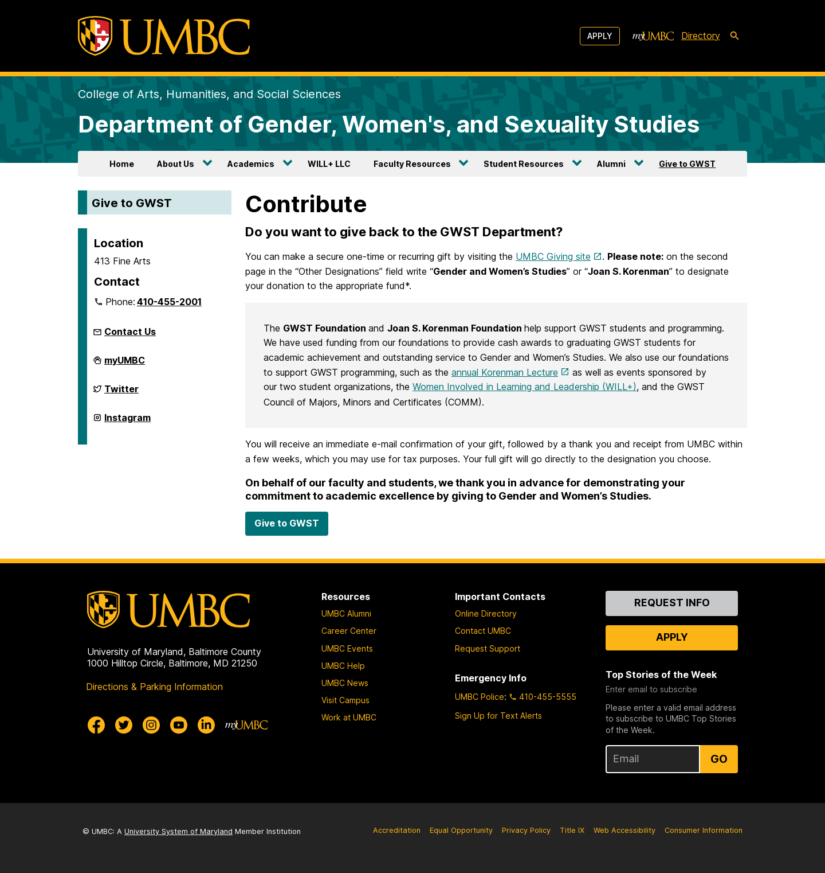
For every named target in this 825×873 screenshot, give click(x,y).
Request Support (487, 648)
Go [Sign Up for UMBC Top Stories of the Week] (719, 759)
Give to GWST (687, 164)
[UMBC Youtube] (178, 725)
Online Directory (486, 613)
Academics (250, 164)
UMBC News (344, 683)
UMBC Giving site (553, 256)
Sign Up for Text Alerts (498, 715)
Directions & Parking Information (154, 686)
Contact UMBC (483, 631)
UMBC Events (347, 648)
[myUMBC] (653, 36)
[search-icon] (734, 36)
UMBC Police (479, 696)
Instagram (127, 422)
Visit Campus (345, 700)
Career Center (348, 631)
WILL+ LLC (329, 164)
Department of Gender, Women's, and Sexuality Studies (389, 124)
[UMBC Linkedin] (206, 725)
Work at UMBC (348, 717)
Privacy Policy (526, 830)
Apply (599, 36)
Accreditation (397, 830)
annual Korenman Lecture (504, 372)
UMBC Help (343, 666)
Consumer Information (703, 830)
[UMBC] (164, 36)
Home (121, 164)
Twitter (121, 393)
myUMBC (124, 364)
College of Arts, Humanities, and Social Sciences (209, 94)
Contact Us (130, 331)
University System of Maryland (178, 831)
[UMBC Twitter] (123, 725)
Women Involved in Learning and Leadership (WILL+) (524, 386)
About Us (175, 164)
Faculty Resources (412, 164)
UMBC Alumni (346, 613)
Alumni (611, 164)
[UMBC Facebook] (96, 725)
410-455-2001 (169, 301)
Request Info (672, 603)
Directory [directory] (700, 35)
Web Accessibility (624, 830)
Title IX (572, 830)
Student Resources (524, 164)
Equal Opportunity (461, 830)
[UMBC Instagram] (151, 725)
